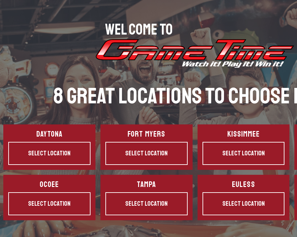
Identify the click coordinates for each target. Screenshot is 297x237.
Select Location (49, 153)
